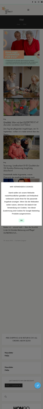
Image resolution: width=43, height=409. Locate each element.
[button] (37, 385)
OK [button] (21, 220)
